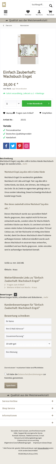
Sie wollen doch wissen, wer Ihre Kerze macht (28, 431)
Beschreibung (6, 158)
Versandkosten (43, 448)
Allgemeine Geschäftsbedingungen (17, 443)
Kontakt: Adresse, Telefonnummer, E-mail (28, 435)
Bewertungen (6, 294)
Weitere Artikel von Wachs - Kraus (20, 287)
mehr (24, 163)
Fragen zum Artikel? (23, 113)
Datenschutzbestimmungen (30, 374)
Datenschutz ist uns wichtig (28, 440)
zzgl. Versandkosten (19, 89)
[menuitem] (5, 12)
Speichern (11, 385)
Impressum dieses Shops (42, 443)
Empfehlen (45, 113)
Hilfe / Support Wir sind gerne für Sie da (28, 433)
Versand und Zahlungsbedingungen (28, 438)
